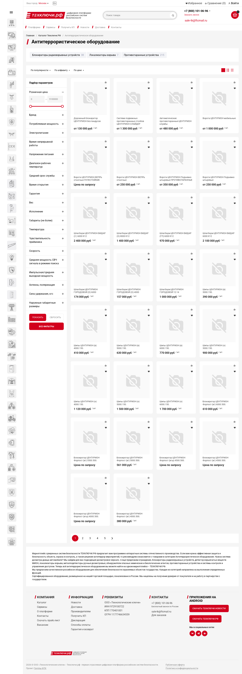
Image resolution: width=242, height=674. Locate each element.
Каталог (41, 602)
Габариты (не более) (40, 220)
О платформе (44, 611)
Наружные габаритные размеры (42, 304)
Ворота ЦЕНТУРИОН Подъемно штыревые (218, 178)
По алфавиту (61, 70)
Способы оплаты (80, 624)
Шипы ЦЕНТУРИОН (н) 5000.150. (128, 402)
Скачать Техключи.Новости (209, 608)
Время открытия (38, 184)
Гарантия (34, 193)
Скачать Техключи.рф (205, 619)
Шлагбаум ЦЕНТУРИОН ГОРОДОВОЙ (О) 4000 (129, 290)
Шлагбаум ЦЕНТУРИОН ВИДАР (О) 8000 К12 (132, 234)
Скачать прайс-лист (48, 620)
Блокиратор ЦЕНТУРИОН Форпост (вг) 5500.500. (87, 459)
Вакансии (42, 624)
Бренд (32, 114)
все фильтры (46, 326)
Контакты (116, 27)
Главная (30, 35)
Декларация (78, 620)
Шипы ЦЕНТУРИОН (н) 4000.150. (85, 402)
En (54, 3)
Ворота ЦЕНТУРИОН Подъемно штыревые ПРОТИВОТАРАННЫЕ (176, 178)
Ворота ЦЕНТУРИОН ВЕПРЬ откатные (131, 178)
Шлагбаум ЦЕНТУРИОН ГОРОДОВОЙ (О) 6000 (86, 290)
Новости (84, 27)
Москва (42, 3)
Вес (31, 202)
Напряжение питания (41, 154)
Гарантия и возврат (82, 629)
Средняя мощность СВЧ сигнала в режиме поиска (44, 261)
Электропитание (38, 132)
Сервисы (50, 27)
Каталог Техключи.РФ (49, 35)
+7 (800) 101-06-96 (196, 12)
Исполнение (36, 211)
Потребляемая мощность (44, 123)
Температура (36, 229)
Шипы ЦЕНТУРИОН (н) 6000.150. (171, 402)
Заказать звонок (191, 15)
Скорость (34, 250)
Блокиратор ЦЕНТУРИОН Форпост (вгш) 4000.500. (87, 515)
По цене (78, 70)
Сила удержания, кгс (41, 293)
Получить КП (68, 27)
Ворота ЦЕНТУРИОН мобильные (219, 118)
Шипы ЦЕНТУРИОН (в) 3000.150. (214, 290)
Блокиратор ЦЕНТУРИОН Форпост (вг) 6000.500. (215, 402)
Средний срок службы (42, 175)
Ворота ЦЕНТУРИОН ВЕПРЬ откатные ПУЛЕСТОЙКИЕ (88, 178)
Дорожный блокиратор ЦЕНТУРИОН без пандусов (87, 119)
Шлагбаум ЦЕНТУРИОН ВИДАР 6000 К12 (218, 234)
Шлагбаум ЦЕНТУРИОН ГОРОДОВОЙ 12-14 (172, 290)
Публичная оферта (175, 665)
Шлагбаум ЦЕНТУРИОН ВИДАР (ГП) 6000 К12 (175, 234)
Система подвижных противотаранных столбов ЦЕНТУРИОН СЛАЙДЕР (130, 121)
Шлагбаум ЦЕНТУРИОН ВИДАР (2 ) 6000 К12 (90, 234)
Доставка (100, 27)
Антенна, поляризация (42, 284)
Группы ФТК (40, 668)
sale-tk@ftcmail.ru (196, 20)
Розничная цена (38, 92)
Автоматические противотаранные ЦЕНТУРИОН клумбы (176, 121)
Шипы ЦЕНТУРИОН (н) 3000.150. (214, 346)
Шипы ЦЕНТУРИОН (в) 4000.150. (85, 346)
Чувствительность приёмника (39, 240)
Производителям (81, 611)
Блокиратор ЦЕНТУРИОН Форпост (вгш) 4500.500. (172, 459)
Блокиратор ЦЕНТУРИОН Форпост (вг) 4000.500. (129, 515)
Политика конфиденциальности (182, 668)
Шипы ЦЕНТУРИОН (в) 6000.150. (171, 346)
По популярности (39, 70)
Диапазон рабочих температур (40, 165)
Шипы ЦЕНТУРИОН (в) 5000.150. (128, 346)
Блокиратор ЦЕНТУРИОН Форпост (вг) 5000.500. (129, 459)
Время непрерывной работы (41, 143)
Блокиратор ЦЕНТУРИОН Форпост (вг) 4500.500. (215, 459)
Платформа (34, 27)
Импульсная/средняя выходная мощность (41, 274)
